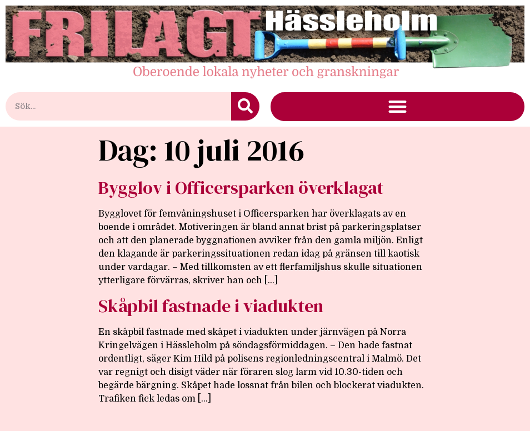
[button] (397, 107)
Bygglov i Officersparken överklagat (240, 188)
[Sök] (245, 106)
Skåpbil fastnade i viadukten (210, 306)
